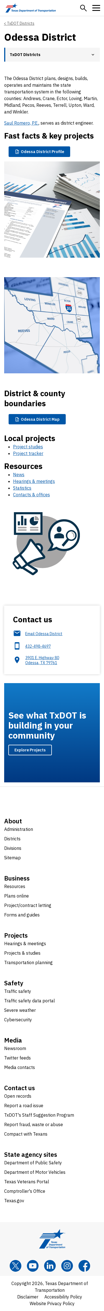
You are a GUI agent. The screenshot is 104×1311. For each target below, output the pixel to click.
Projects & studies (22, 953)
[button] (83, 8)
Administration (18, 829)
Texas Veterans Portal (26, 1181)
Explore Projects (30, 750)
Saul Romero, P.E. (21, 123)
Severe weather (20, 1010)
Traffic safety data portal (29, 1000)
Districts (12, 838)
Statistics (22, 488)
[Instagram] (67, 1266)
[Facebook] (84, 1266)
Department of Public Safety (33, 1162)
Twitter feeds (17, 1058)
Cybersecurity (18, 1019)
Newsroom (15, 1048)
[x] (15, 1266)
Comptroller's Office (24, 1191)
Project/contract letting (27, 905)
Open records (17, 1096)
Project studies (28, 446)
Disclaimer (27, 1297)
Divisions (12, 848)
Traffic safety (17, 991)
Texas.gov (14, 1200)
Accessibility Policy (63, 1297)
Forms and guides (22, 915)
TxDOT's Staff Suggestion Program (39, 1115)
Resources (14, 886)
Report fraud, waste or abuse (33, 1124)
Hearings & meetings (34, 481)
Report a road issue (23, 1105)
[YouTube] (33, 1266)
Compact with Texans (25, 1134)
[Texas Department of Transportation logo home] (30, 8)
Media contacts (19, 1067)
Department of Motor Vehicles (34, 1172)
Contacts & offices (31, 494)
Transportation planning (28, 962)
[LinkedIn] (50, 1266)
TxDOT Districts (20, 23)
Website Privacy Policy (52, 1303)
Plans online (16, 896)
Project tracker (28, 453)
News (18, 474)
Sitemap (12, 857)
